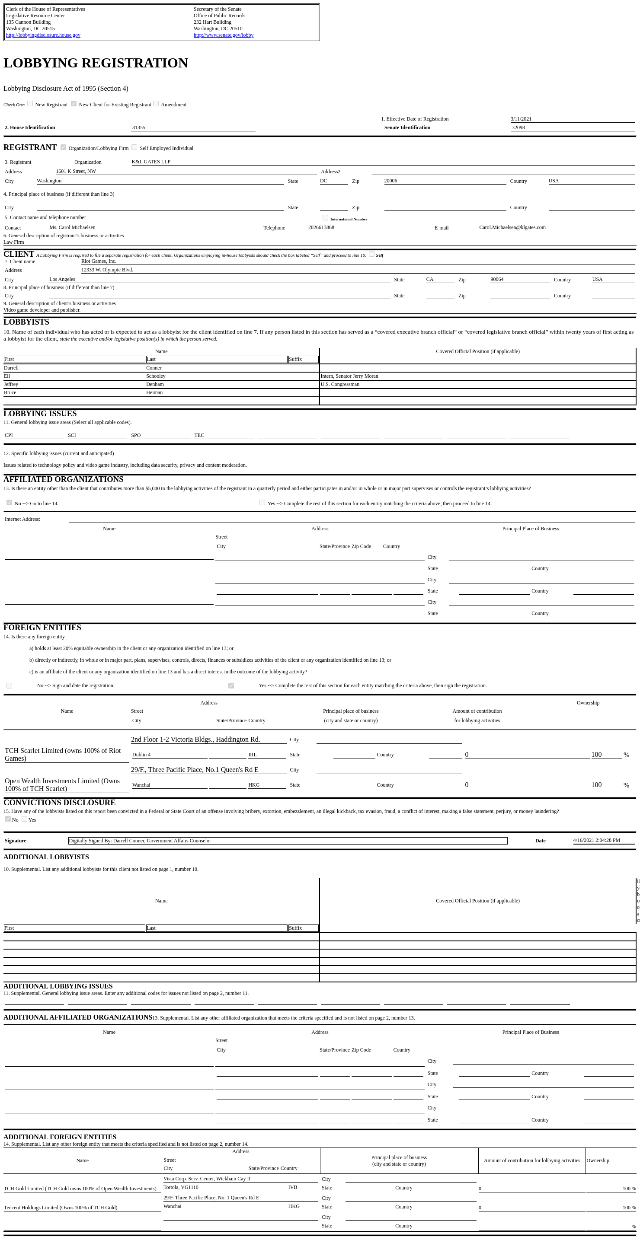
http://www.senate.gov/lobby (224, 35)
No (12, 820)
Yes (29, 820)
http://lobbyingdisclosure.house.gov (43, 35)
